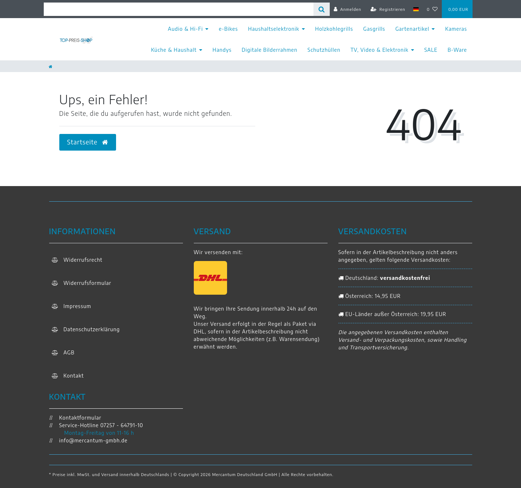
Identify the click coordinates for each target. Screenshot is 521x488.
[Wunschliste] (432, 9)
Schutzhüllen (324, 50)
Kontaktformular (75, 418)
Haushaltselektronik (273, 29)
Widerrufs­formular (87, 283)
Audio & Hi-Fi (185, 29)
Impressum (77, 306)
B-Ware (457, 50)
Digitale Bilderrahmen (270, 50)
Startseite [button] (87, 142)
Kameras (456, 29)
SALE (430, 50)
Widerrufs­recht (83, 260)
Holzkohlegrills (334, 29)
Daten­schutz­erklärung (92, 329)
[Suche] (321, 9)
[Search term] (178, 9)
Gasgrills (374, 29)
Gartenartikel (412, 29)
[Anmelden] (348, 9)
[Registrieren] (388, 9)
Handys (222, 50)
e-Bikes (228, 29)
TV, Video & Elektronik (379, 50)
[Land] (416, 9)
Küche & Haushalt (174, 50)
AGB (69, 352)
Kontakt (74, 376)
